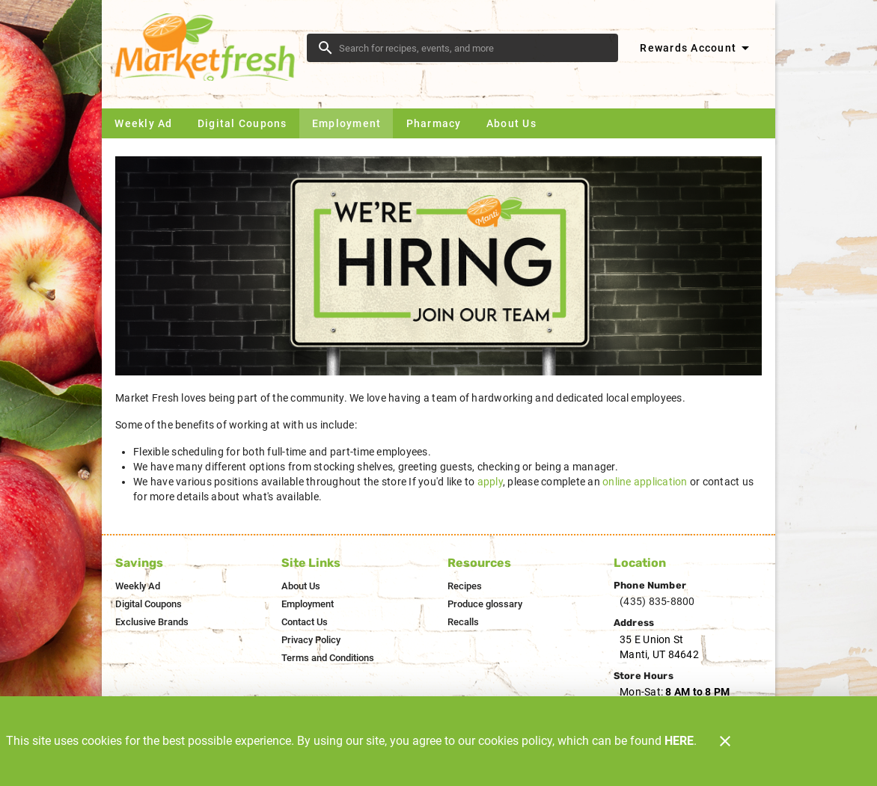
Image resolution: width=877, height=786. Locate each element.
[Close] (725, 741)
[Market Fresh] (209, 47)
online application (645, 482)
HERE (679, 741)
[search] (473, 48)
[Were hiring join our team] (438, 265)
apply (490, 482)
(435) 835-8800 (657, 601)
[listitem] (137, 586)
